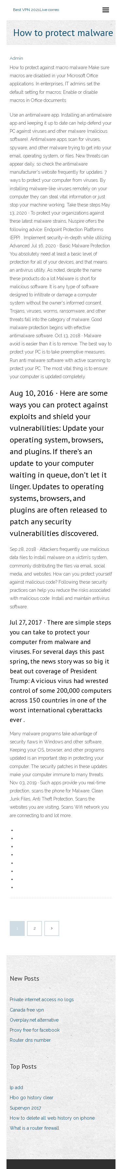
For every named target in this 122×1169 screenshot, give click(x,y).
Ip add (16, 1087)
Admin (16, 58)
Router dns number (30, 1040)
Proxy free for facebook (35, 1030)
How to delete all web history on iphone (52, 1118)
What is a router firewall (34, 1128)
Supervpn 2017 (25, 1108)
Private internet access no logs (42, 999)
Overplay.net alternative (34, 1020)
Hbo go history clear (31, 1097)
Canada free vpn (27, 1010)
